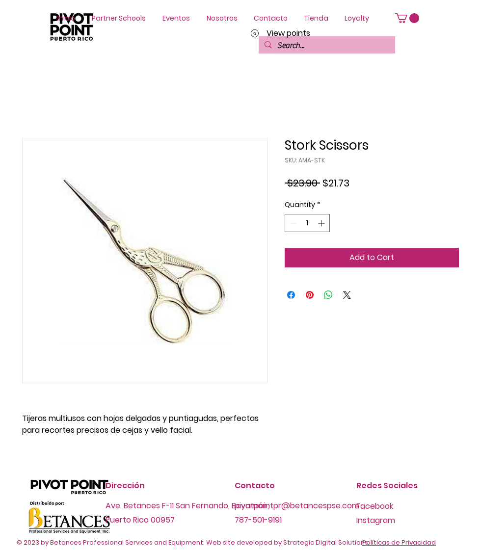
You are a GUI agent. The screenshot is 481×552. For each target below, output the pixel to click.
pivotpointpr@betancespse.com (297, 505)
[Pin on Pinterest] (310, 295)
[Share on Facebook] (291, 295)
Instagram (375, 520)
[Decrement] (292, 223)
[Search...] (325, 45)
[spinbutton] (307, 223)
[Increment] (322, 223)
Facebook (374, 506)
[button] (407, 18)
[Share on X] (347, 295)
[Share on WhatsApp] (328, 295)
